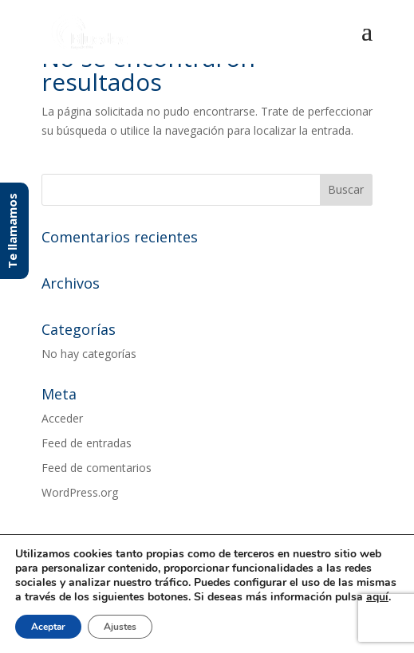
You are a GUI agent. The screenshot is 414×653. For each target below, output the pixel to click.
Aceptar (48, 626)
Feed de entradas (86, 442)
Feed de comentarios (96, 467)
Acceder (62, 418)
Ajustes (120, 626)
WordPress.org (79, 492)
